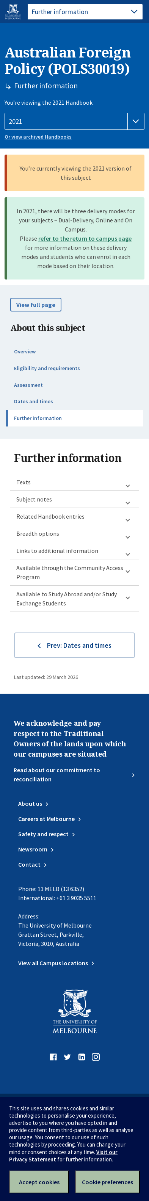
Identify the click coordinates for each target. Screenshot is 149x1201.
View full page (35, 304)
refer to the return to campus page (85, 238)
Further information (38, 418)
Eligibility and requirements (47, 368)
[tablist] (85, 11)
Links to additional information (57, 550)
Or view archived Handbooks (38, 136)
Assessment (28, 385)
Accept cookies (39, 1182)
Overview (25, 351)
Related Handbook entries (50, 516)
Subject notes (34, 499)
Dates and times (33, 401)
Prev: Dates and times (79, 645)
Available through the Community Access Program (69, 572)
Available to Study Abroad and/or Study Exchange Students (66, 598)
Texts (23, 482)
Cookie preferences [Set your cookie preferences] (107, 1182)
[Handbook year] (74, 121)
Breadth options (37, 533)
